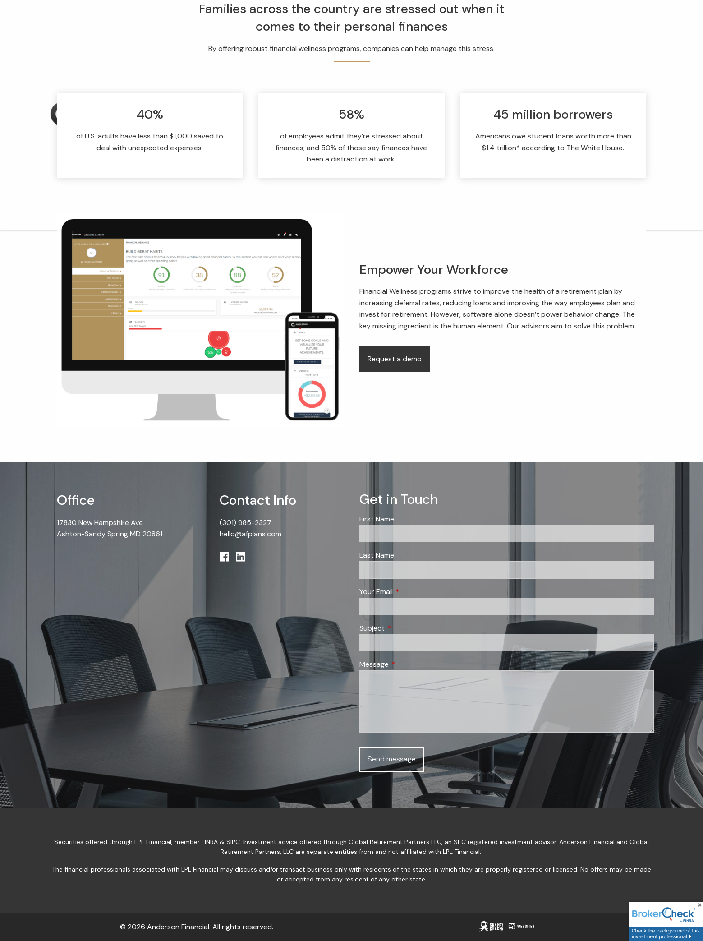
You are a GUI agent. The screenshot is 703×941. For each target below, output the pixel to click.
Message (408, 664)
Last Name (376, 555)
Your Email (410, 592)
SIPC (233, 842)
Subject (406, 628)
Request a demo (395, 359)
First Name (376, 519)
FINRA (210, 842)
